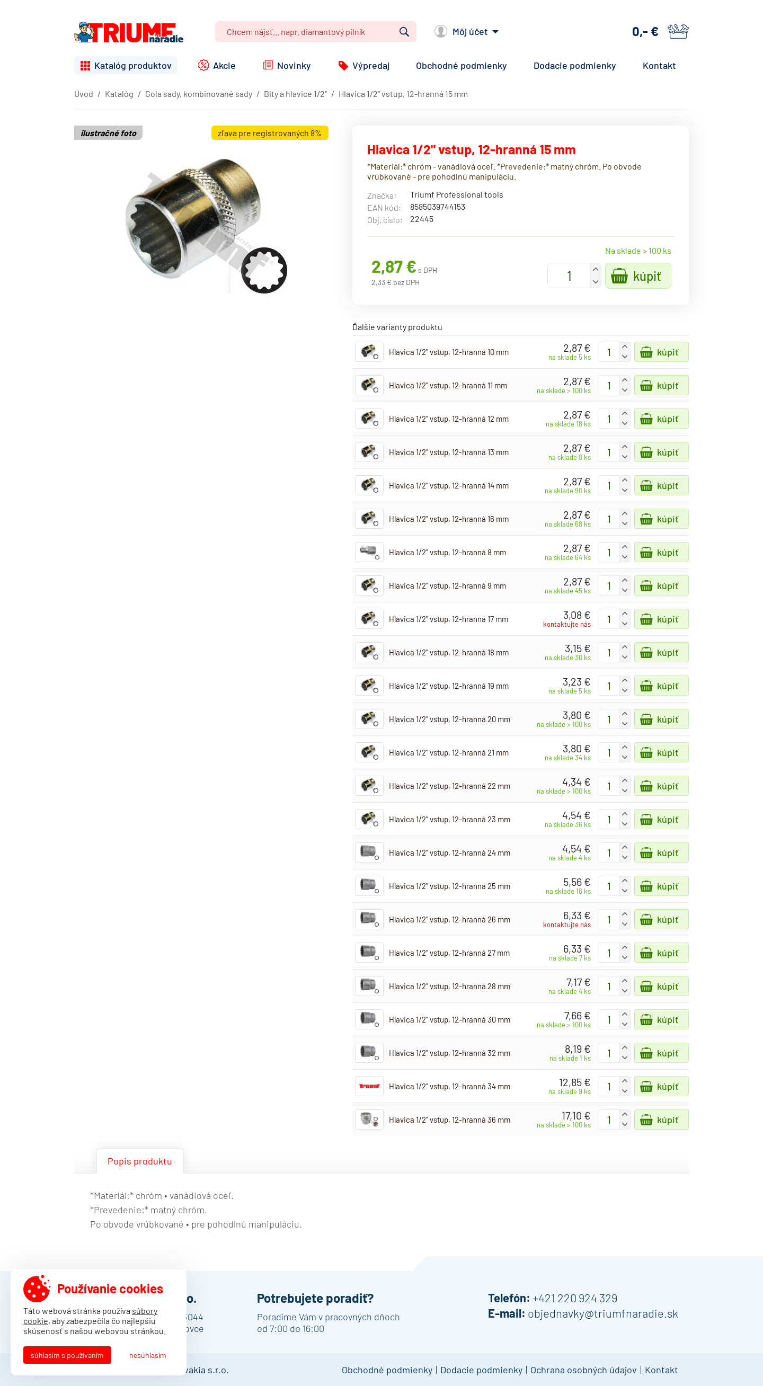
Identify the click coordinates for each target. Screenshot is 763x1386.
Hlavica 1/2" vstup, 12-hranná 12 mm (449, 418)
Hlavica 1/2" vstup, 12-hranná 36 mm (449, 1119)
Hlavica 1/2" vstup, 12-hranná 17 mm (448, 619)
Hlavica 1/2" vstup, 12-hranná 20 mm (449, 719)
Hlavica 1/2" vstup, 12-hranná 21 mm (449, 752)
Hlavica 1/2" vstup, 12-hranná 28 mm (449, 986)
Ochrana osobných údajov (583, 1369)
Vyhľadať (404, 32)
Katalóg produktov (133, 65)
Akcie (224, 65)
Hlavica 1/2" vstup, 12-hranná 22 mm (449, 785)
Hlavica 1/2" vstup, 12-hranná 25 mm (449, 886)
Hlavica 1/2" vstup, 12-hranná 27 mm (449, 952)
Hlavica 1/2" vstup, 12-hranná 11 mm (448, 385)
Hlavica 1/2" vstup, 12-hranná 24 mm (449, 852)
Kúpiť (647, 275)
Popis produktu (140, 1161)
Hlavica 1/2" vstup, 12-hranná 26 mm (449, 919)
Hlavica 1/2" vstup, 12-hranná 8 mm (447, 552)
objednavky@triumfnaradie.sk (603, 1313)
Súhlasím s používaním (67, 1355)
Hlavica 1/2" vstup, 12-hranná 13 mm (449, 452)
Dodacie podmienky (575, 65)
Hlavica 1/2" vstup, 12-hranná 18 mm (449, 652)
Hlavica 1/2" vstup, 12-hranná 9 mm (447, 585)
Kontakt (659, 65)
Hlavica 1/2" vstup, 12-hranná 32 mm (449, 1053)
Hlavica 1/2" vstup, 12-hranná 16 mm (449, 518)
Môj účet (470, 31)
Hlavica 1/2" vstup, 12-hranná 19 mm (449, 685)
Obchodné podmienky (461, 65)
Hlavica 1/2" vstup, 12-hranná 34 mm (449, 1086)
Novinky (294, 65)
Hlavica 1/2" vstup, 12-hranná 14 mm (449, 485)
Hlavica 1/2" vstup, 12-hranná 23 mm (449, 819)
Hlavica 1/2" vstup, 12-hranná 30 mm (449, 1019)
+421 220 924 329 (575, 1297)
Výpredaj (370, 65)
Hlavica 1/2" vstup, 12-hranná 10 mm (449, 352)
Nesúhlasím (147, 1355)
